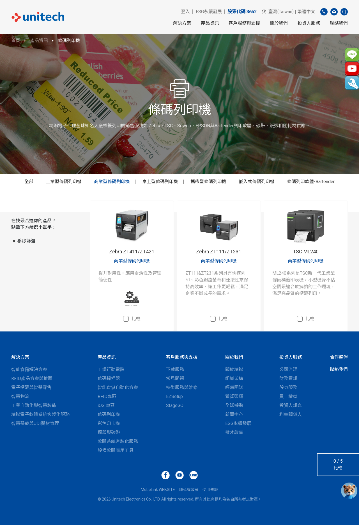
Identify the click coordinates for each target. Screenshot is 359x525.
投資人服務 (309, 23)
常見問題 (175, 378)
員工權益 (288, 396)
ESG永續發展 (209, 11)
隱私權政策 (189, 489)
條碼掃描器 (109, 378)
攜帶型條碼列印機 (208, 181)
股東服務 (288, 387)
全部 (28, 181)
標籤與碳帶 (109, 432)
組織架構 (234, 378)
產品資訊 (210, 23)
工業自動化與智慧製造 (33, 405)
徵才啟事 (234, 432)
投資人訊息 (290, 405)
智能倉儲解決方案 (29, 369)
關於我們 (279, 23)
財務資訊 (288, 378)
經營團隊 (234, 387)
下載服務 (175, 369)
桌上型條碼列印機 (160, 181)
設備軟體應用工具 (116, 450)
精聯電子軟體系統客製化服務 (40, 414)
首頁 (15, 40)
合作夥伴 (339, 357)
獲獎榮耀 (234, 396)
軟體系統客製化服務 (118, 441)
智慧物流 (20, 396)
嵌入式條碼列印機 (257, 181)
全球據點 (234, 405)
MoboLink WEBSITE (158, 489)
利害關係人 (290, 414)
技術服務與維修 (181, 387)
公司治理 (288, 369)
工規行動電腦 (111, 369)
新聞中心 (234, 414)
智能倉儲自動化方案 (118, 387)
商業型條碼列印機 (112, 181)
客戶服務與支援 (244, 23)
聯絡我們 (339, 23)
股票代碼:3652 (242, 11)
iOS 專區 (106, 405)
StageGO (174, 405)
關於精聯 (234, 369)
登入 (185, 11)
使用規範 (210, 489)
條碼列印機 (69, 40)
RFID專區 (107, 396)
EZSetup (174, 396)
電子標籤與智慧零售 (31, 387)
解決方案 (182, 23)
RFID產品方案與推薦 (31, 378)
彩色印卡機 (109, 423)
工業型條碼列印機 (64, 181)
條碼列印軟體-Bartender (311, 181)
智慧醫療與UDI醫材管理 (35, 423)
